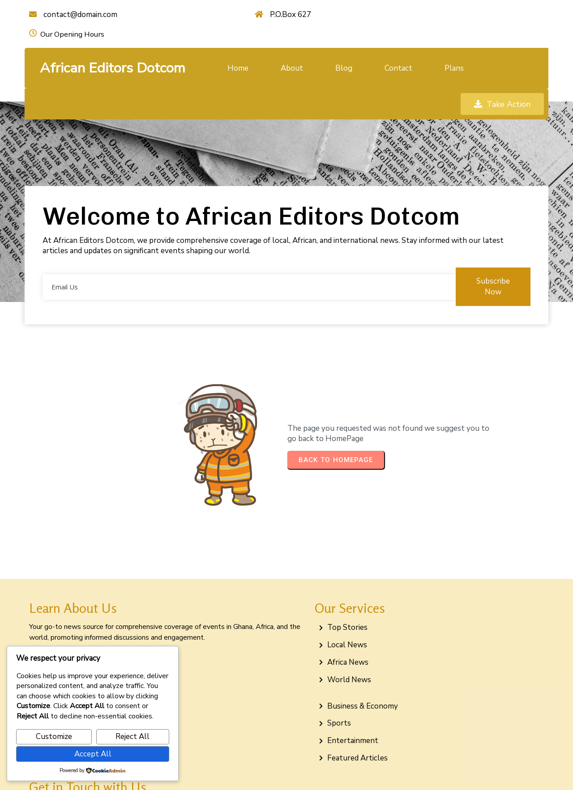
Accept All (92, 754)
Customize (54, 736)
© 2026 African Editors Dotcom (286, 773)
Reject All (132, 736)
